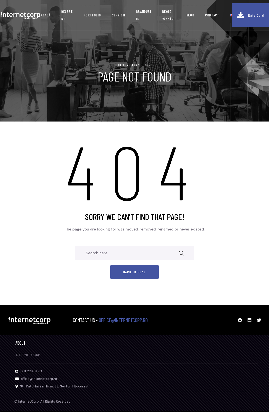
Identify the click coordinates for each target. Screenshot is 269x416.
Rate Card (256, 15)
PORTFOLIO (92, 15)
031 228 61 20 (31, 371)
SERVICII (118, 15)
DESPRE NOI (67, 15)
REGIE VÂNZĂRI (168, 15)
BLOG (190, 15)
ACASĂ (45, 15)
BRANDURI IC (143, 15)
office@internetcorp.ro (123, 320)
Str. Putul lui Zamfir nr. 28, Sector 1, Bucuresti (54, 386)
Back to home (134, 272)
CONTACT (212, 15)
